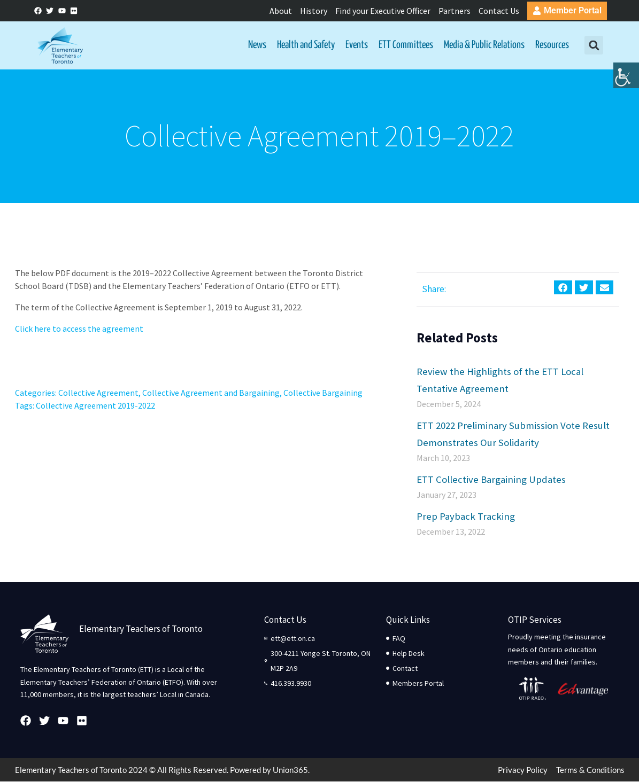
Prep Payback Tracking (466, 516)
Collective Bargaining (323, 393)
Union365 (290, 770)
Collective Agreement (98, 393)
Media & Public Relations (484, 45)
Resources (552, 45)
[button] (593, 45)
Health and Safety (306, 45)
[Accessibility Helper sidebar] (626, 82)
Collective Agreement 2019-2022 (95, 406)
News (257, 45)
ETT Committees (406, 45)
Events (356, 45)
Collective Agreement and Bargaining (211, 393)
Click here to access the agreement (79, 329)
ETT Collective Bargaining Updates (491, 479)
